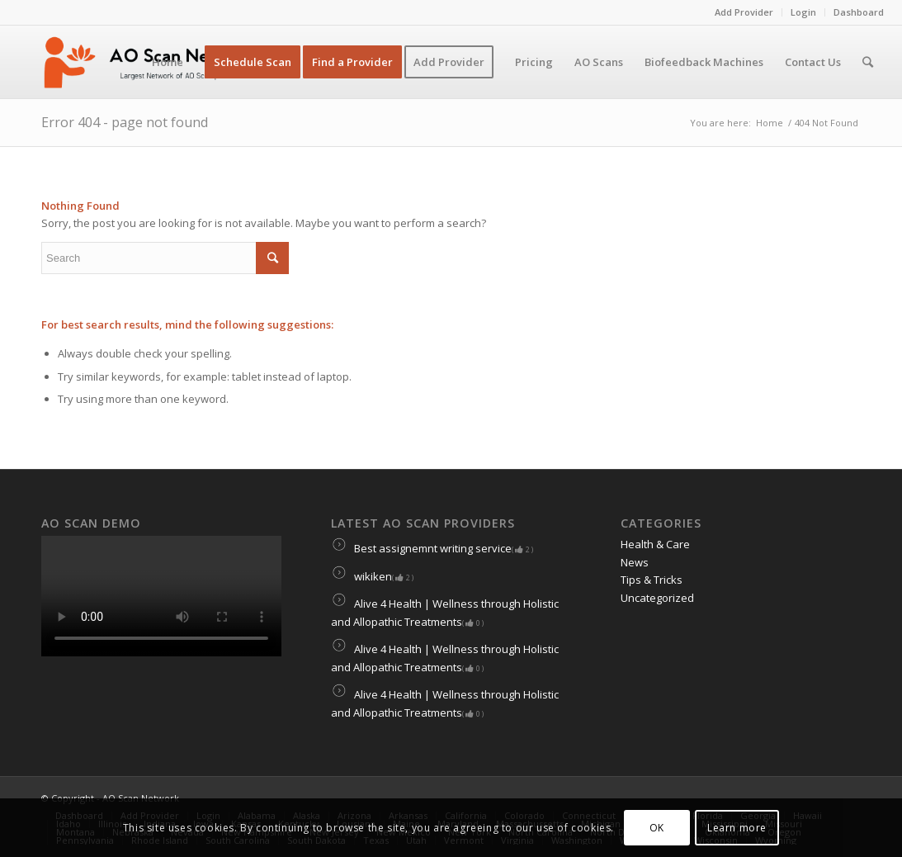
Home (769, 122)
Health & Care (655, 544)
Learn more (737, 828)
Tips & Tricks (651, 579)
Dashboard (859, 12)
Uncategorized (657, 597)
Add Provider (744, 12)
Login (803, 12)
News (635, 562)
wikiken (372, 576)
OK (656, 828)
